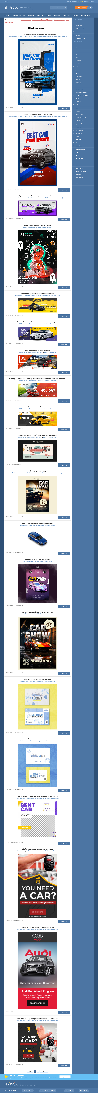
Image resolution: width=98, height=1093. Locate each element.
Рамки (48, 15)
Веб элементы (80, 67)
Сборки (78, 143)
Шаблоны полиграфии (50, 437)
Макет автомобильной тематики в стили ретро (37, 435)
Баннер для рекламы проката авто (38, 114)
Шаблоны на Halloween (45, 227)
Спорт (77, 152)
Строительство (80, 162)
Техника (78, 165)
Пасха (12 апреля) (59, 20)
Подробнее (64, 109)
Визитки (40, 15)
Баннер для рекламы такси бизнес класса (38, 294)
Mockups (57, 15)
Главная (6, 1)
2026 (77, 22)
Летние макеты (9, 22)
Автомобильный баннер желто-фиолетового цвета (37, 322)
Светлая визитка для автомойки (37, 679)
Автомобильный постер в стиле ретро (37, 612)
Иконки (78, 79)
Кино (77, 86)
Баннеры (78, 60)
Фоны (77, 181)
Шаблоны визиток (49, 681)
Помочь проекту (82, 7)
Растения (78, 139)
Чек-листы (83, 1090)
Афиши (75, 15)
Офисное (78, 127)
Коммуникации (80, 89)
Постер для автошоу (38, 471)
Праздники (79, 35)
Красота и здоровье (81, 92)
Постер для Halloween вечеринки (37, 225)
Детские (78, 70)
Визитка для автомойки (37, 739)
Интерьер (78, 82)
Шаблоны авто (12, 36)
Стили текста (79, 158)
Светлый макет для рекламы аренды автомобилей (37, 796)
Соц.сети (31, 15)
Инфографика (79, 114)
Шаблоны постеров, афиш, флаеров (56, 36)
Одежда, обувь (80, 124)
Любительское (80, 105)
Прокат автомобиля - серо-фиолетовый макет (37, 196)
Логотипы (66, 15)
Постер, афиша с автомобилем (37, 559)
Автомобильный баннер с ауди (37, 350)
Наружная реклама (81, 117)
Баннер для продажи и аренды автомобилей (38, 34)
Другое (26, 295)
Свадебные (79, 146)
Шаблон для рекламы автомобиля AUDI (38, 927)
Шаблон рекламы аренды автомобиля (37, 849)
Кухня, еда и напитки (82, 95)
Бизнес (77, 63)
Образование (79, 120)
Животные (79, 76)
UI (76, 54)
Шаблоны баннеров (39, 36)
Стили (77, 155)
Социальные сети (81, 38)
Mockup (78, 48)
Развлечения (79, 168)
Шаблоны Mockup (50, 525)
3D (76, 44)
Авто (77, 57)
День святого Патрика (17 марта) (42, 20)
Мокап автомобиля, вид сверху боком (37, 523)
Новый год (79, 25)
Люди (59, 295)
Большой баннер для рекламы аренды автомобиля (37, 1019)
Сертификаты (85, 15)
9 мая (67, 20)
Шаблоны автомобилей (25, 36)
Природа (78, 174)
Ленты (77, 98)
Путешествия (79, 177)
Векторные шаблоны (48, 1090)
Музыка (78, 111)
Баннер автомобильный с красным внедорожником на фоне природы (37, 378)
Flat (76, 51)
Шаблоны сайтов (19, 15)
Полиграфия (79, 32)
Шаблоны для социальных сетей (36, 798)
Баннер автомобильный (37, 407)
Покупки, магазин (81, 171)
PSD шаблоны (27, 1090)
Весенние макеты (26, 20)
